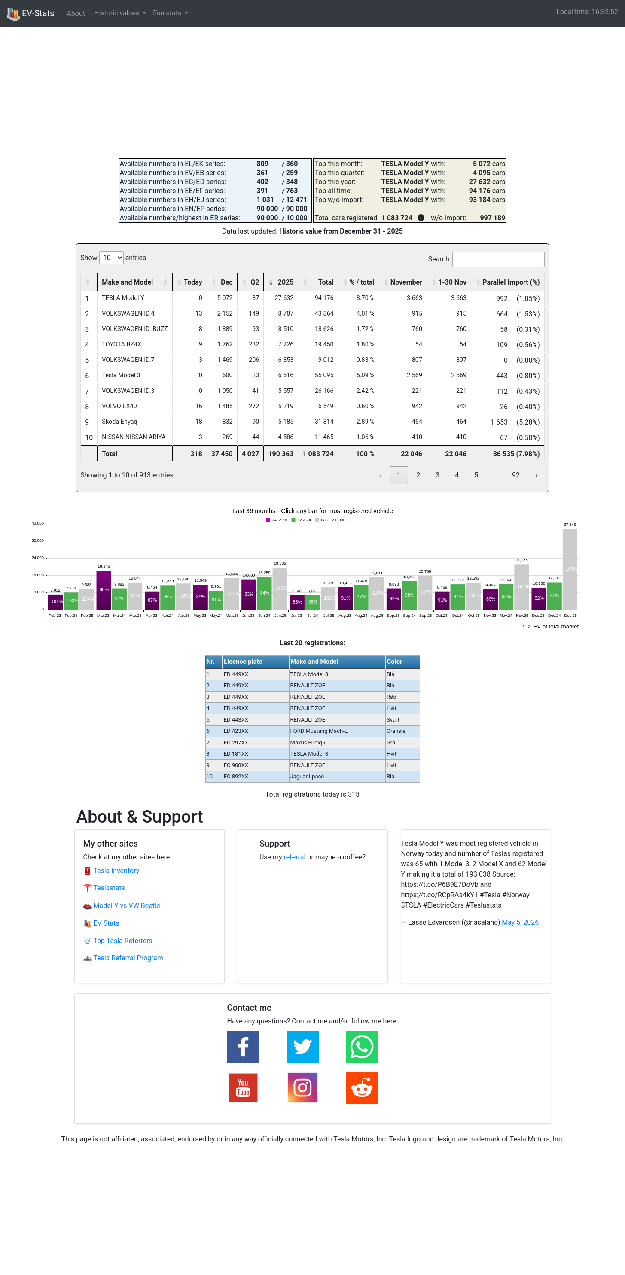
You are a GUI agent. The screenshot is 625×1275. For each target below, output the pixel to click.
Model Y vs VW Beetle (121, 906)
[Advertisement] (312, 92)
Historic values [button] (117, 13)
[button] (87, 282)
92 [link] (516, 475)
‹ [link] (380, 475)
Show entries (113, 257)
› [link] (536, 475)
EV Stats (101, 923)
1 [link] (399, 475)
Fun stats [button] (168, 13)
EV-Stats (30, 14)
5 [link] (476, 475)
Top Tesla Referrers (117, 941)
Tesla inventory (111, 871)
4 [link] (457, 475)
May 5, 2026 (520, 922)
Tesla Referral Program (123, 958)
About (76, 13)
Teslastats (104, 888)
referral (295, 857)
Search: (439, 259)
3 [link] (437, 475)
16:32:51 (604, 12)
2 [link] (418, 475)
